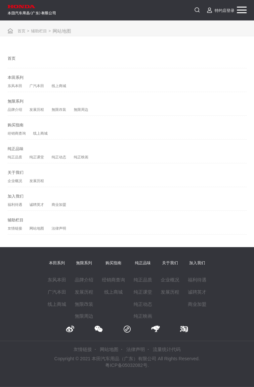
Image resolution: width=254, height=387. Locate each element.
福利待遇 (15, 204)
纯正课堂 (36, 157)
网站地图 (36, 228)
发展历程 (36, 109)
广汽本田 (36, 85)
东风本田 (15, 85)
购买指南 (15, 125)
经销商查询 (17, 133)
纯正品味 (15, 148)
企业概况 (15, 180)
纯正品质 (15, 157)
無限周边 (81, 109)
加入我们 (15, 196)
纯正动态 (59, 157)
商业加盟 (59, 204)
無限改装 (59, 109)
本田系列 (15, 77)
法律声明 (59, 228)
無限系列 (15, 101)
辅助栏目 (39, 31)
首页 (21, 31)
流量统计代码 (167, 349)
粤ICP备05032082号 (126, 365)
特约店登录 (224, 10)
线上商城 (59, 85)
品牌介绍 (15, 109)
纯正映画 (81, 157)
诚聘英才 (36, 204)
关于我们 (15, 172)
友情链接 (15, 228)
